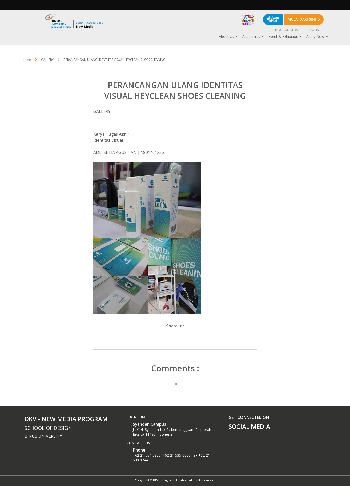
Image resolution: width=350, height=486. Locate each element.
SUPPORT (317, 30)
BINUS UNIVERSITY (288, 30)
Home (26, 59)
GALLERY (47, 59)
